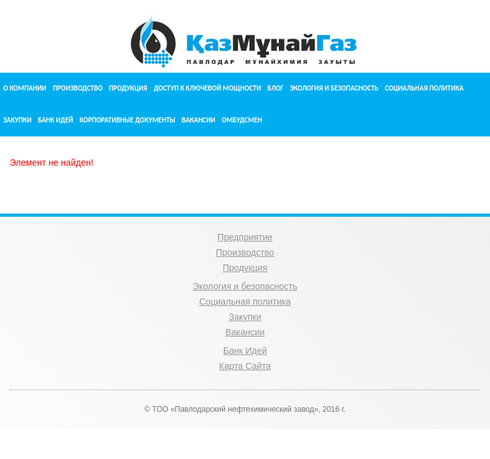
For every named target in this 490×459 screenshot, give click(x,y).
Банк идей (55, 120)
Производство (78, 88)
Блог (275, 88)
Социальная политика (424, 88)
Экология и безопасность (334, 88)
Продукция (128, 88)
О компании (25, 88)
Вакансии (199, 120)
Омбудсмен (242, 120)
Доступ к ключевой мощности (207, 88)
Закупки (17, 120)
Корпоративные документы (127, 120)
